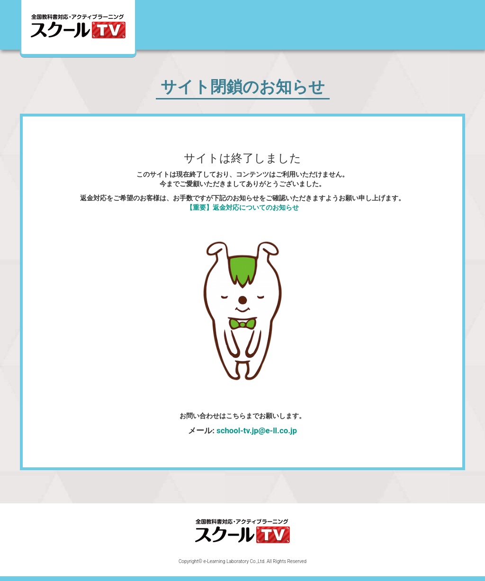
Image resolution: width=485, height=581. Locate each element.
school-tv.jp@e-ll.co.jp (256, 430)
